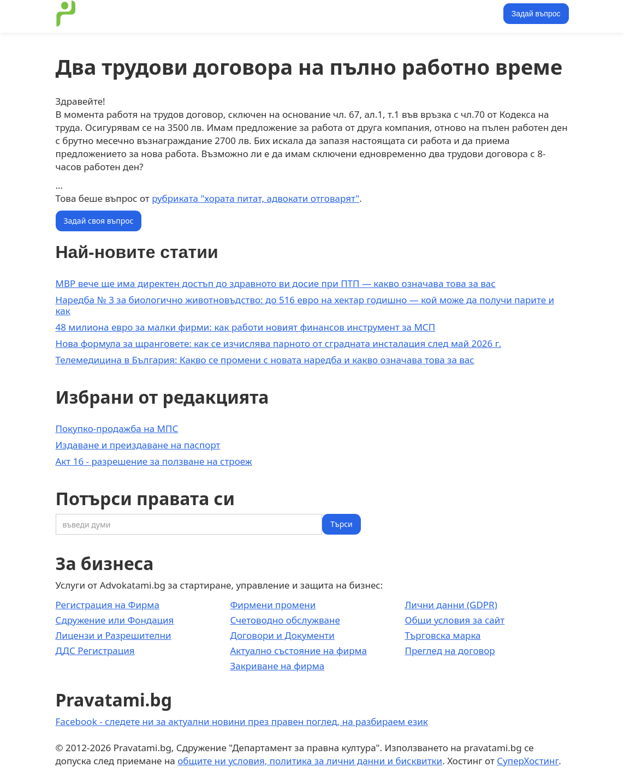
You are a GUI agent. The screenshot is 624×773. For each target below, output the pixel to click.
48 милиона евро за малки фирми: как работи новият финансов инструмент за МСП (246, 327)
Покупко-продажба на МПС (117, 428)
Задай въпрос (536, 13)
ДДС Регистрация (95, 650)
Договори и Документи (282, 635)
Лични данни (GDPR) (451, 604)
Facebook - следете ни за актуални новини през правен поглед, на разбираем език (242, 721)
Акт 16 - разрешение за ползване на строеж (154, 461)
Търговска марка (442, 635)
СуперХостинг (527, 760)
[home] (66, 13)
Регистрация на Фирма (107, 604)
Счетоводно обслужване (285, 620)
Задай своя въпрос (99, 220)
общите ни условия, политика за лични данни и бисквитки (309, 760)
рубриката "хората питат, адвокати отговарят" (255, 198)
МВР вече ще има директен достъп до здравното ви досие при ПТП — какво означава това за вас (276, 283)
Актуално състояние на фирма (298, 650)
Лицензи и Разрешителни (113, 635)
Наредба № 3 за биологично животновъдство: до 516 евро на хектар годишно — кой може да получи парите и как (305, 305)
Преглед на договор (450, 650)
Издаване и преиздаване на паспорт (138, 445)
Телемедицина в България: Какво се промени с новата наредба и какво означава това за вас (265, 359)
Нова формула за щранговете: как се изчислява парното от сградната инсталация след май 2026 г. (279, 343)
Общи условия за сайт (454, 620)
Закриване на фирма (277, 666)
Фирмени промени (273, 604)
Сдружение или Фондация (115, 620)
